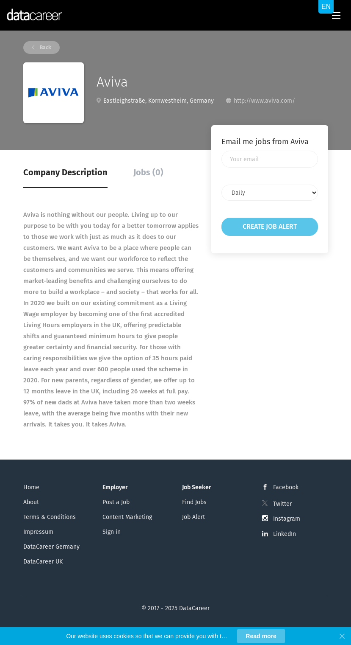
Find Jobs (194, 502)
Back (45, 47)
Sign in (111, 532)
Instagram (286, 518)
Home (31, 487)
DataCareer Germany (51, 546)
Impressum (38, 532)
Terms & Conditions (49, 517)
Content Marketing (127, 517)
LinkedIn (284, 534)
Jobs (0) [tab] (148, 172)
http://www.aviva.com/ (264, 100)
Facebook (285, 487)
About (31, 502)
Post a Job (116, 502)
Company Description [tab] (65, 172)
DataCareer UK (43, 561)
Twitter (282, 504)
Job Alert (193, 517)
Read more (261, 636)
